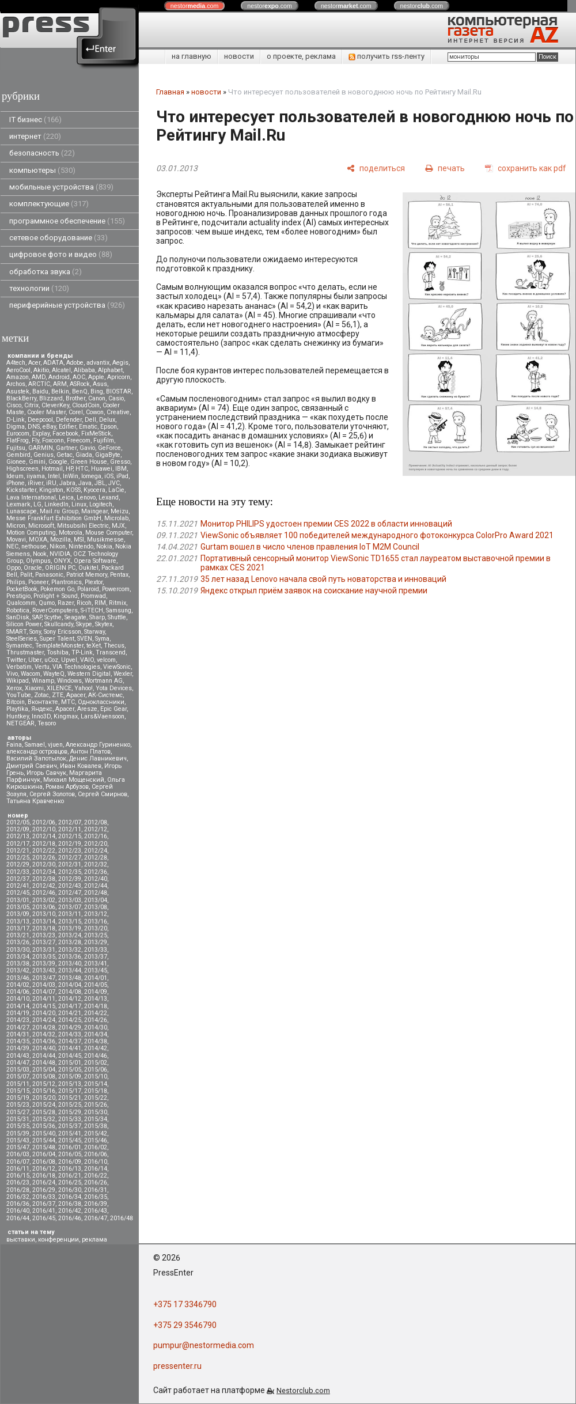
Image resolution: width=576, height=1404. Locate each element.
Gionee (16, 462)
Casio (116, 398)
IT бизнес (35, 119)
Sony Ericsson (62, 631)
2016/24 (43, 1182)
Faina (14, 744)
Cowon (95, 412)
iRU (51, 483)
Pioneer (38, 582)
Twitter (15, 660)
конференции (58, 1239)
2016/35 (95, 1197)
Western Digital (89, 674)
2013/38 (17, 963)
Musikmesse (105, 539)
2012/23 (69, 850)
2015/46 (95, 1140)
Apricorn (118, 377)
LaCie (116, 490)
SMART (16, 631)
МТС (68, 702)
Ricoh (84, 603)
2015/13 (69, 1084)
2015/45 (69, 1140)
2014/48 (43, 1062)
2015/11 (17, 1084)
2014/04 (69, 985)
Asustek (17, 391)
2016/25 (69, 1182)
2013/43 (43, 970)
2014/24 (43, 1020)
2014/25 (69, 1020)
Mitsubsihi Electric (83, 525)
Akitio (41, 370)
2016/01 (69, 1147)
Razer (66, 603)
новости (239, 56)
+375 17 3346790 (185, 1304)
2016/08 (43, 1161)
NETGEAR (20, 723)
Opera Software (95, 561)
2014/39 (17, 1048)
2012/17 (17, 843)
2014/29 (69, 1027)
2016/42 (69, 1210)
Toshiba (58, 652)
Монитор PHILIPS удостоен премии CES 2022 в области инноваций (326, 523)
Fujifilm (103, 440)
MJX (118, 525)
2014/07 (43, 992)
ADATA (53, 362)
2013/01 (17, 900)
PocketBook (21, 589)
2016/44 (17, 1218)
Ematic (88, 426)
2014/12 (69, 998)
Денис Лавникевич (98, 758)
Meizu (119, 511)
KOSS (73, 490)
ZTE (57, 695)
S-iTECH (92, 610)
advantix (97, 362)
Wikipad (17, 680)
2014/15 (43, 1006)
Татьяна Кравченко (35, 801)
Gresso (120, 462)
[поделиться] (376, 168)
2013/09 (17, 914)
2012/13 (17, 836)
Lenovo (86, 497)
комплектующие (49, 203)
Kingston (51, 490)
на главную (191, 56)
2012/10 (43, 829)
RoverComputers (55, 610)
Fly (35, 440)
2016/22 (95, 1175)
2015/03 (17, 1069)
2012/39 (69, 879)
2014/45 (69, 1055)
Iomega (91, 476)
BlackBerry (21, 398)
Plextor (94, 582)
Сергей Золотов (52, 794)
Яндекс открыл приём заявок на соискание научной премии (313, 590)
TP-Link (82, 652)
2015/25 (69, 1104)
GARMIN (40, 448)
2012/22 (43, 850)
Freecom (78, 440)
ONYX (62, 561)
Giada (83, 455)
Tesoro (46, 723)
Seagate (75, 617)
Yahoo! (83, 688)
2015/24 (43, 1104)
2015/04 (43, 1069)
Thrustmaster (25, 652)
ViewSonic (117, 667)
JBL (99, 483)
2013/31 (43, 949)
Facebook (65, 433)
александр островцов (36, 751)
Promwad (93, 596)
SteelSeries (21, 638)
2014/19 (17, 1013)
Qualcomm (21, 603)
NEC (12, 546)
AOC (79, 377)
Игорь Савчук (46, 773)
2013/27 (43, 942)
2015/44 (43, 1140)
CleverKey (55, 405)
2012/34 (43, 872)
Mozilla (60, 539)
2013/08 (95, 907)
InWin (70, 476)
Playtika (17, 709)
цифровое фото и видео (60, 254)
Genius (43, 455)
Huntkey (17, 716)
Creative (118, 412)
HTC (81, 468)
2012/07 (69, 822)
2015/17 (69, 1091)
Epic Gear (113, 709)
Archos (15, 384)
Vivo (12, 674)
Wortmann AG (104, 680)
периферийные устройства (67, 305)
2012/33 (17, 872)
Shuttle (117, 617)
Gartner (66, 448)
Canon (96, 398)
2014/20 (43, 1013)
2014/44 (43, 1055)
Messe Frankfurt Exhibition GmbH (53, 518)
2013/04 (95, 900)
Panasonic (49, 574)
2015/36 (43, 1126)
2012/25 (17, 857)
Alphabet (110, 370)
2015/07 (17, 1076)
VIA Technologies (76, 667)
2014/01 (95, 978)
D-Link (15, 419)
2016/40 (17, 1210)
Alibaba (84, 370)
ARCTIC (39, 384)
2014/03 (43, 985)
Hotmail (52, 468)
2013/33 (95, 949)
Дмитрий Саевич (31, 766)
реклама (94, 1239)
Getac (64, 455)
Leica (66, 497)
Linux (78, 504)
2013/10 (43, 914)
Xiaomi (34, 688)
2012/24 (95, 850)
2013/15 (69, 921)
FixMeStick (96, 433)
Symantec (19, 645)
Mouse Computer (108, 532)
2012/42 (43, 886)
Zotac (41, 695)
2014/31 (17, 1034)
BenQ (80, 391)
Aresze (87, 709)
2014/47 (17, 1062)
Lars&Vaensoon (102, 716)
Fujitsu (15, 448)
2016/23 (17, 1182)
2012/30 (43, 864)
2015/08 (43, 1076)
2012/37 (17, 879)
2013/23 (43, 935)
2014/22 (95, 1013)
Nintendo (81, 546)
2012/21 (17, 850)
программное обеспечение (67, 221)
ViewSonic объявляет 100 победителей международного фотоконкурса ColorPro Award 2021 (377, 535)
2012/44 (95, 886)
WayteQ (54, 674)
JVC (114, 483)
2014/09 (95, 992)
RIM (100, 603)
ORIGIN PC (60, 568)
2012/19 (69, 843)
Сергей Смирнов (102, 794)
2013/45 (95, 970)
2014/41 (69, 1048)
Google (57, 462)
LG (37, 504)
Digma (15, 426)
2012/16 (95, 836)
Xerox (14, 688)
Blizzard (51, 398)
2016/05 (69, 1154)
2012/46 (43, 892)
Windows (69, 680)
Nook (40, 554)
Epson (108, 426)
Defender (69, 419)
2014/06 (17, 992)
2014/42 (95, 1048)
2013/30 (17, 949)
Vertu (42, 667)
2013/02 (43, 900)
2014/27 (17, 1027)
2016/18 (43, 1175)
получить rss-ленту (386, 56)
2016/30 (69, 1190)
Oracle (33, 568)
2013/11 (69, 914)
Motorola (70, 532)
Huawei (101, 468)
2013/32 (69, 949)
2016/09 (69, 1161)
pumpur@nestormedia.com (203, 1345)
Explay (41, 433)
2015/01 (69, 1062)
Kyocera (94, 490)
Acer (34, 362)
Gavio (87, 448)
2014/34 (95, 1034)
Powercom (116, 589)
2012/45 (17, 892)
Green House (88, 462)
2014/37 (69, 1041)
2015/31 (17, 1119)
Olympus (38, 561)
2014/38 (95, 1041)
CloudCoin (86, 405)
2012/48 (95, 892)
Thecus (114, 645)
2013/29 (95, 942)
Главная (170, 92)
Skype (84, 624)
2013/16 (95, 921)
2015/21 (69, 1098)
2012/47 (69, 892)
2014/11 (43, 998)
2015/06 (95, 1069)
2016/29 (43, 1190)
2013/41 (95, 963)
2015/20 (43, 1098)
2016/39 (95, 1204)
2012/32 (95, 864)
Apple (96, 377)
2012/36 (95, 872)
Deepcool (40, 419)
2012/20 (95, 843)
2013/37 (95, 956)
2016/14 (95, 1168)
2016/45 (43, 1218)
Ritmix (117, 603)
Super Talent (57, 638)
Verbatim (19, 667)
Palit (26, 574)
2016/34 (69, 1197)
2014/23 (17, 1020)
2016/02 (95, 1147)
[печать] (445, 168)
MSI (79, 539)
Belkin (60, 391)
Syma (102, 638)
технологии (39, 288)
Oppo (13, 568)
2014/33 (69, 1034)
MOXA (38, 539)
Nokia (104, 546)
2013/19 (69, 928)
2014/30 (95, 1027)
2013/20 (95, 928)
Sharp (97, 617)
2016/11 (17, 1168)
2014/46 (95, 1055)
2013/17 (17, 928)
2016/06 (95, 1154)
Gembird (18, 455)
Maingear (94, 511)
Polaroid (88, 589)
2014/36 (43, 1041)
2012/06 (43, 822)
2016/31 (95, 1190)
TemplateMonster (59, 645)
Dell (90, 419)
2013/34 (17, 956)
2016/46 (69, 1218)
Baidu (40, 391)
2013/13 (17, 921)
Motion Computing (31, 532)
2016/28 (17, 1190)
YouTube (18, 695)
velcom (106, 660)
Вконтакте (43, 702)
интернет (35, 136)
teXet (93, 645)
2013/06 (43, 907)
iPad (122, 476)
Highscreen (22, 468)
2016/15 (17, 1175)
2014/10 (17, 998)
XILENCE (59, 688)
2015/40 (43, 1133)
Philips (15, 582)
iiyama (35, 476)
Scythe (53, 617)
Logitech (100, 504)
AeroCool (18, 370)
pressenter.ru (177, 1366)
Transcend (111, 652)
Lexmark (18, 504)
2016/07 (17, 1161)
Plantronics (66, 582)
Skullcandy (58, 624)
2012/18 (43, 843)
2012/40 (95, 879)
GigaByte (107, 455)
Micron (15, 525)
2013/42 (17, 970)
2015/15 (17, 1091)
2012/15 (69, 836)
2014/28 (43, 1027)
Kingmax (66, 716)
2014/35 (17, 1041)
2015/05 (69, 1069)
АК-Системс (105, 695)
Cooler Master (46, 412)
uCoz (51, 660)
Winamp (43, 680)
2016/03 (17, 1154)
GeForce (109, 448)
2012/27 (69, 857)
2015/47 (17, 1147)
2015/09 (69, 1076)
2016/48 (121, 1218)
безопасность (42, 153)
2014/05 (95, 985)
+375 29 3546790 (185, 1325)
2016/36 (17, 1204)
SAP (36, 617)
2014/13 (95, 998)
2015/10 (95, 1076)
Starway (94, 631)
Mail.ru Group (59, 511)
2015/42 (95, 1133)
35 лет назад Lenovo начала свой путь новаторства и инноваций (323, 579)
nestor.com (194, 5)
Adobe (75, 362)
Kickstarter (21, 490)
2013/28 (69, 942)
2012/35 (69, 872)
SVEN (84, 638)
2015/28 (43, 1112)
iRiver (35, 483)
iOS (108, 476)
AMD (39, 377)
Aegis (120, 362)
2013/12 (95, 914)
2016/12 (43, 1168)
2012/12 (95, 829)
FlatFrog (17, 440)
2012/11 (69, 829)
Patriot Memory (86, 574)
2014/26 (95, 1020)
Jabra (67, 483)
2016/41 (43, 1210)
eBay (49, 426)
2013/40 (69, 963)
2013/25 (95, 935)
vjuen (55, 744)
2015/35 (17, 1126)
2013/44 (69, 970)
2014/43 (17, 1055)
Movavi (16, 539)
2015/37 (69, 1126)
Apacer (64, 709)
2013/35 (43, 956)
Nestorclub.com (303, 1390)
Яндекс (41, 709)
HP (69, 468)
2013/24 (69, 935)
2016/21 (69, 1175)
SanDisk (17, 617)
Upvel (69, 660)
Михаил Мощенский (73, 780)
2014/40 (43, 1048)
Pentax (119, 574)
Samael (35, 744)
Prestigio (18, 596)
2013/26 (17, 942)
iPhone (15, 483)
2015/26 (95, 1104)
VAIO (87, 660)
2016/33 (43, 1197)
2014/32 (43, 1034)
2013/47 (43, 978)
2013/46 (17, 978)
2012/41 (17, 886)
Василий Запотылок (36, 758)
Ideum (15, 476)
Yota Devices (114, 688)
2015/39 (17, 1133)
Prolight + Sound (55, 596)
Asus (100, 384)
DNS (34, 426)
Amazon (17, 377)
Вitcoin (15, 702)
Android (59, 377)
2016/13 (69, 1168)
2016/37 (43, 1204)
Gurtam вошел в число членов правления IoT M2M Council (309, 546)
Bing (96, 391)
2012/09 (17, 829)
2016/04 (43, 1154)
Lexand (108, 497)
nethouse (34, 546)
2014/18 (95, 1006)
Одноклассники (101, 702)
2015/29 (69, 1112)
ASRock (80, 384)
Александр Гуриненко (98, 744)
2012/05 (17, 822)
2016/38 (69, 1204)
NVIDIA (60, 554)
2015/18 (95, 1091)
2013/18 (43, 928)
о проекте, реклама (301, 56)
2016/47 (95, 1218)
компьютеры (42, 170)
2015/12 (43, 1084)
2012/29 (17, 864)
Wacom (30, 674)
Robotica (17, 610)
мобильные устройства (61, 187)
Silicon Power (23, 624)
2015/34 (95, 1119)
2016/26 (95, 1182)
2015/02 (95, 1062)
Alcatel (61, 370)
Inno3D (41, 716)
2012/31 (69, 864)
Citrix (31, 405)
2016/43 (95, 1210)
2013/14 (43, 921)
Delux (107, 419)
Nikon (58, 546)
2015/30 (95, 1112)
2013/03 (69, 900)
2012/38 (43, 879)
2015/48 (43, 1147)
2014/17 (69, 1006)
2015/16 (43, 1091)
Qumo (47, 603)
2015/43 (17, 1140)
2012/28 (95, 857)
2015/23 (17, 1104)
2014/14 (17, 1006)
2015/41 (69, 1133)
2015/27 (17, 1112)
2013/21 (17, 935)
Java (85, 483)
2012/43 (69, 886)
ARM (60, 384)
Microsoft (41, 525)
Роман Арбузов (67, 786)
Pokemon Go (57, 589)
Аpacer (75, 695)
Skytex (103, 624)
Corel (76, 412)
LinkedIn (56, 504)
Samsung (118, 610)
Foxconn (53, 440)
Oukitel (88, 568)
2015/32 (43, 1119)
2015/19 (17, 1098)
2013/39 (43, 963)
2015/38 (95, 1126)
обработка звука (45, 271)
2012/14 (43, 836)
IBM (121, 468)
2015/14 (95, 1084)
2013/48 (69, 978)
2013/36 (69, 956)
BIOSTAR (118, 391)
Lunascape (21, 511)
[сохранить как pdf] (525, 168)
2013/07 (69, 907)
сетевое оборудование (58, 237)
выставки (20, 1239)
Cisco (13, 405)
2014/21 (69, 1013)
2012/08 (95, 822)
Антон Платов (90, 751)
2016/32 (17, 1197)
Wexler (122, 674)
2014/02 (17, 985)
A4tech (15, 362)
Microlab (116, 518)
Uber (34, 660)
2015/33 (69, 1119)
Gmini (37, 462)
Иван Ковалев (80, 766)
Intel (54, 476)
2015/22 (95, 1098)
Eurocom (17, 433)
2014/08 (69, 992)
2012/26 (43, 857)
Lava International (31, 497)
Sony (35, 631)
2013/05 (17, 907)
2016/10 (95, 1161)
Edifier (67, 426)
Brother (75, 398)
